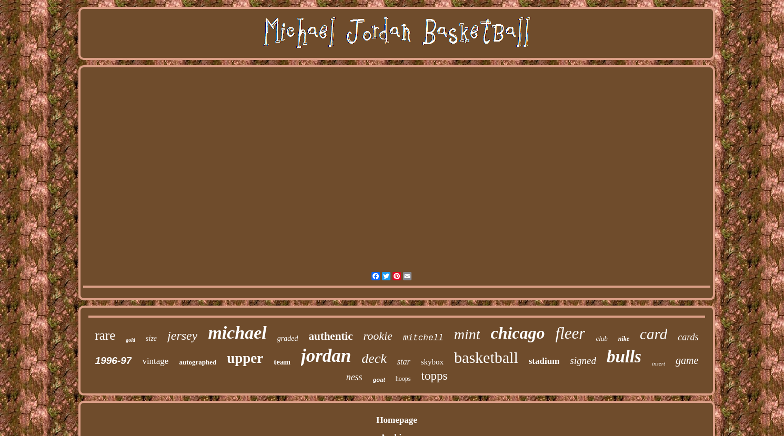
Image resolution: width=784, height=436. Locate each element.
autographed (197, 362)
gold (130, 340)
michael (237, 332)
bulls (624, 356)
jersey (182, 335)
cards (688, 337)
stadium (544, 361)
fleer (571, 333)
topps (434, 375)
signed (583, 360)
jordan (326, 356)
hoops (403, 378)
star (403, 361)
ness (354, 377)
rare (105, 335)
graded (287, 338)
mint (467, 334)
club (601, 338)
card (653, 334)
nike (623, 338)
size (151, 338)
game (687, 360)
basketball (486, 357)
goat (379, 380)
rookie (377, 335)
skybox (432, 362)
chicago (517, 332)
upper (245, 358)
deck (374, 358)
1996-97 (113, 360)
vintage (155, 361)
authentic (330, 336)
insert (658, 363)
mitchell (423, 338)
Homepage (396, 420)
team (282, 362)
